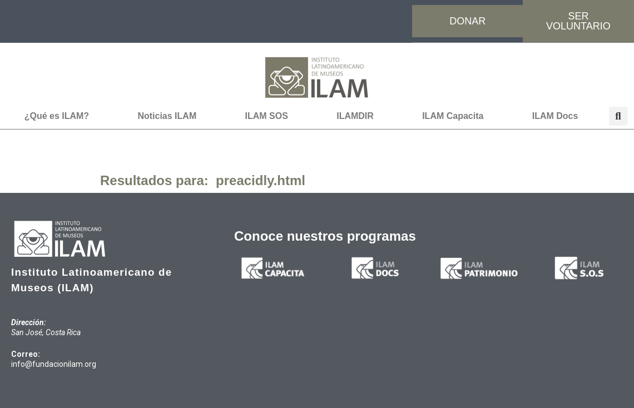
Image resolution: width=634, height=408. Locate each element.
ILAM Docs (555, 116)
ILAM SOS (266, 116)
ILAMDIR (355, 116)
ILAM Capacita (452, 116)
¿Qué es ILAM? (56, 116)
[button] (618, 116)
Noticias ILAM (166, 116)
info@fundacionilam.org (53, 364)
